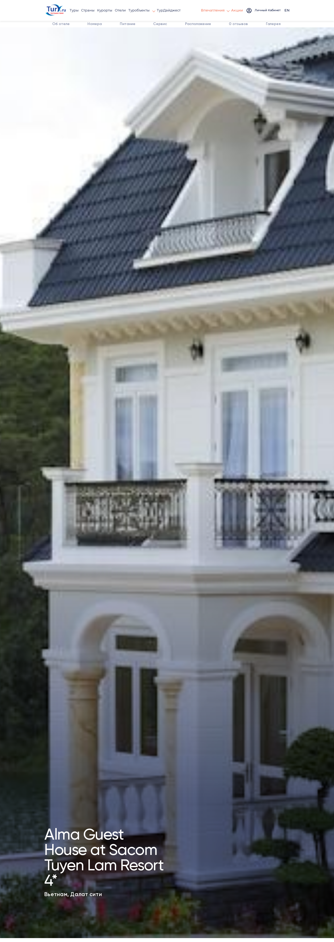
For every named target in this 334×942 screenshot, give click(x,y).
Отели (120, 10)
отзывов (230, 29)
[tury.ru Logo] (57, 10)
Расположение (191, 32)
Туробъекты (138, 10)
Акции (237, 10)
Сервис (152, 32)
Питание (120, 32)
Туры (77, 10)
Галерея (266, 32)
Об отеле (51, 29)
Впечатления (215, 10)
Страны (90, 10)
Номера (88, 32)
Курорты (106, 10)
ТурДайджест (166, 10)
